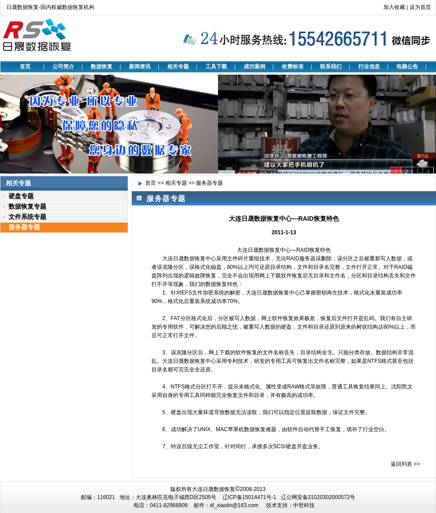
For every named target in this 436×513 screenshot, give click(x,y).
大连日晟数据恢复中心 (264, 250)
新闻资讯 (140, 66)
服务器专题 (24, 227)
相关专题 (178, 66)
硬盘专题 (21, 196)
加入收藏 (394, 7)
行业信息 (369, 66)
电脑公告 (407, 66)
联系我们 (331, 66)
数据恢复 (101, 66)
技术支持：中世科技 (290, 505)
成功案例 (254, 66)
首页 (25, 66)
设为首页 (420, 7)
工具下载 (216, 66)
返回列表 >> (405, 464)
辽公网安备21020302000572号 (318, 497)
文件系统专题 (27, 216)
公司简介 (63, 66)
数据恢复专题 (27, 206)
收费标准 (292, 66)
